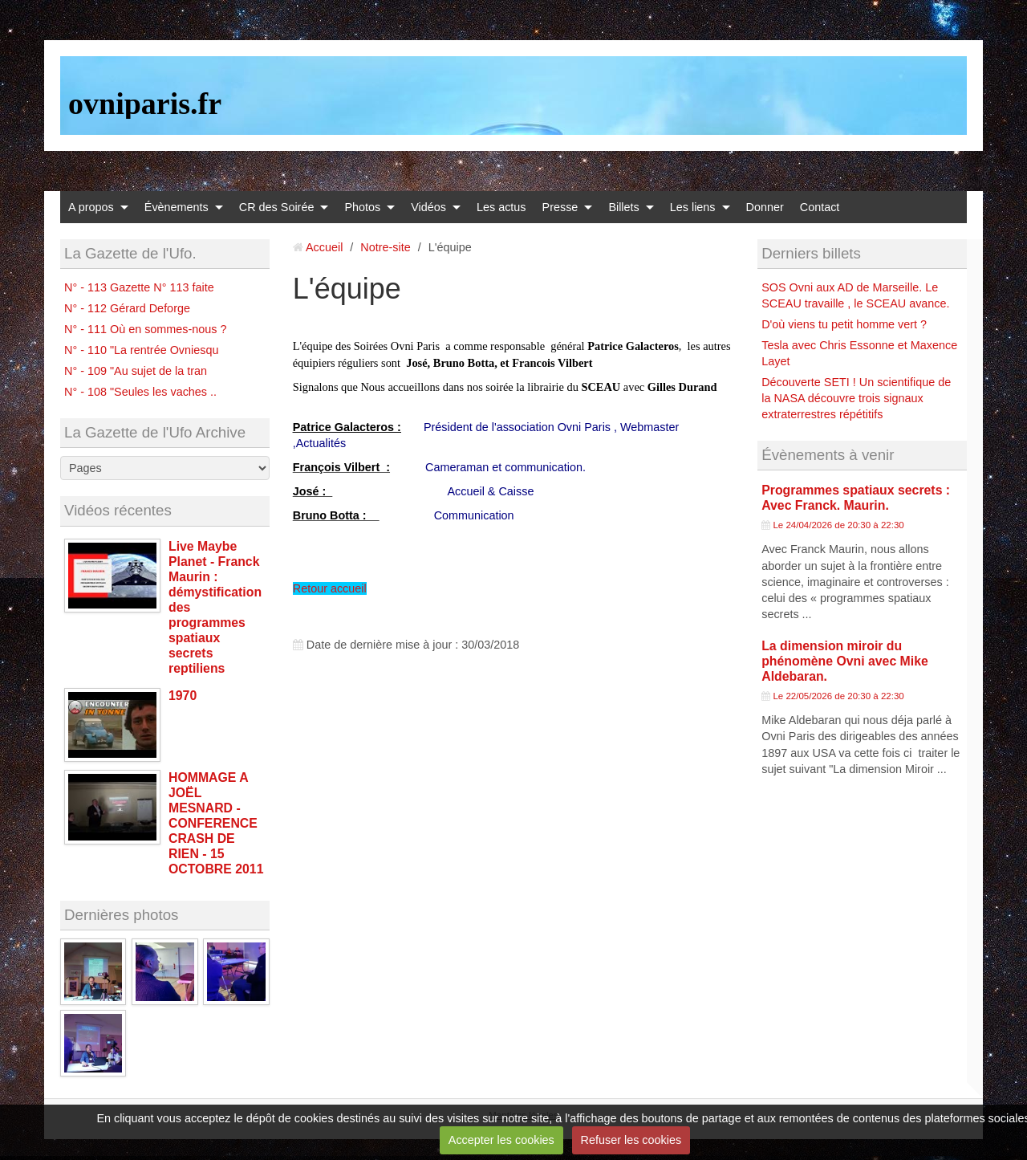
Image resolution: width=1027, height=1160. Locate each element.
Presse (560, 207)
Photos (362, 207)
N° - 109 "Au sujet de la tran (135, 370)
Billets (623, 207)
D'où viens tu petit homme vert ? (844, 324)
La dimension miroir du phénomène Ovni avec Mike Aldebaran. (844, 661)
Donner (765, 207)
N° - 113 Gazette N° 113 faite (139, 287)
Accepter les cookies (501, 1140)
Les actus (501, 207)
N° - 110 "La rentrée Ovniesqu (141, 350)
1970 (182, 695)
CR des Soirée (277, 207)
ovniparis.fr (144, 103)
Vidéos (428, 207)
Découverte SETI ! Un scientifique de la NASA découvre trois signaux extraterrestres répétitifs (856, 398)
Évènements (176, 207)
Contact (820, 207)
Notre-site (385, 247)
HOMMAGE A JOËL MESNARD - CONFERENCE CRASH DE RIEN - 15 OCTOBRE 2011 (215, 823)
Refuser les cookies (631, 1140)
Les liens (693, 207)
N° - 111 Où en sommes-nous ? (145, 329)
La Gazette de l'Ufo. (130, 253)
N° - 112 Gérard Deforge (127, 308)
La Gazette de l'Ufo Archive (155, 432)
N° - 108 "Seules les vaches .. (140, 391)
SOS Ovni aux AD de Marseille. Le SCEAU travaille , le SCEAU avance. (855, 295)
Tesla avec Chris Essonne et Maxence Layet (859, 353)
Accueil (324, 247)
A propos (91, 207)
